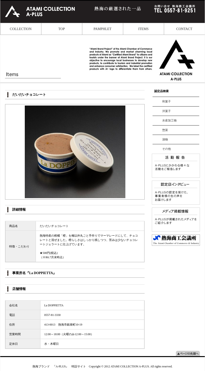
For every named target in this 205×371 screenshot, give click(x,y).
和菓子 (166, 101)
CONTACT (184, 29)
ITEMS (143, 29)
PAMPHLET (103, 29)
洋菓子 (166, 111)
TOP (61, 29)
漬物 (165, 139)
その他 (166, 149)
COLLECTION (21, 29)
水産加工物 (169, 120)
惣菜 (165, 130)
